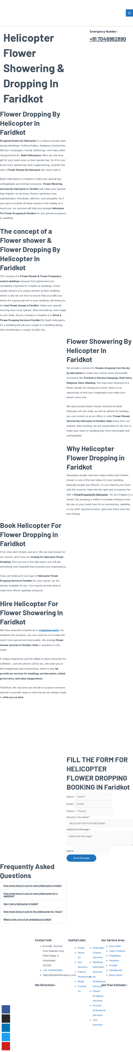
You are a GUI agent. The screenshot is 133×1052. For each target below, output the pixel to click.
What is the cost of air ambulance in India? (27, 919)
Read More (17, 996)
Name (71, 796)
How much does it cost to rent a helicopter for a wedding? (31, 895)
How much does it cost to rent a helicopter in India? (33, 885)
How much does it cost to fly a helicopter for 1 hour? (33, 911)
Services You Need (78, 817)
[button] (33, 885)
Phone (71, 811)
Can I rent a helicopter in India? (21, 903)
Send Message (81, 858)
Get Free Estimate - (114, 985)
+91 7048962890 (108, 38)
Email (71, 804)
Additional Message (79, 829)
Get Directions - (45, 985)
